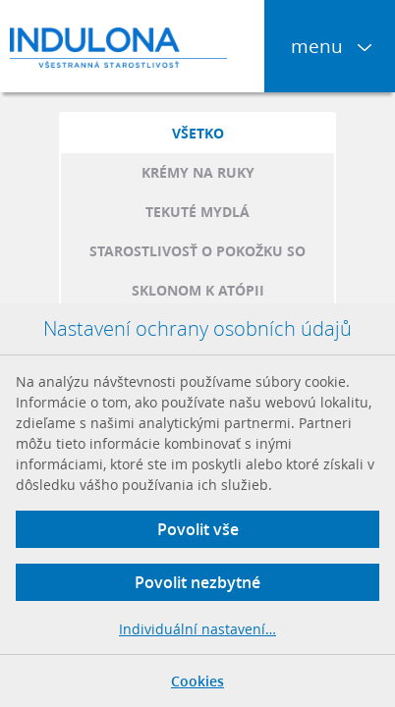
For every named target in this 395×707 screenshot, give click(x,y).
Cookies (197, 681)
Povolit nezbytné (197, 582)
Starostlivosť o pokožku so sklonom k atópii (197, 270)
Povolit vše (198, 529)
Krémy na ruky (197, 172)
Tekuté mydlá (197, 211)
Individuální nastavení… (197, 629)
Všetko (198, 133)
